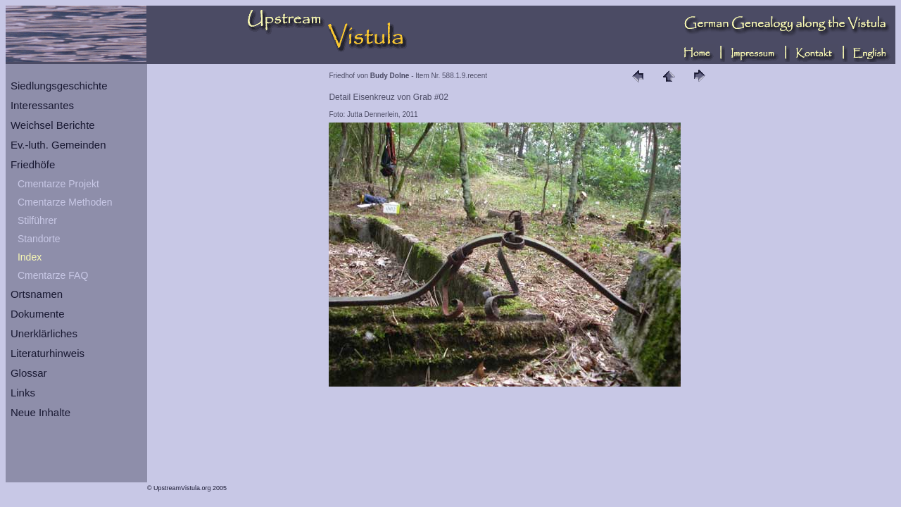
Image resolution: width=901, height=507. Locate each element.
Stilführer (37, 220)
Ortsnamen (37, 294)
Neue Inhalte (40, 412)
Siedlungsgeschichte (59, 86)
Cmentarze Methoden (65, 202)
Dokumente (38, 314)
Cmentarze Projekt (58, 183)
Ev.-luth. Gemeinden (58, 145)
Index (30, 257)
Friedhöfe (33, 164)
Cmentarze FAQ (53, 275)
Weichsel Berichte (53, 125)
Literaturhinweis (47, 353)
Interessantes (42, 105)
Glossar (29, 373)
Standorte (39, 238)
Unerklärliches (44, 333)
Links (23, 393)
